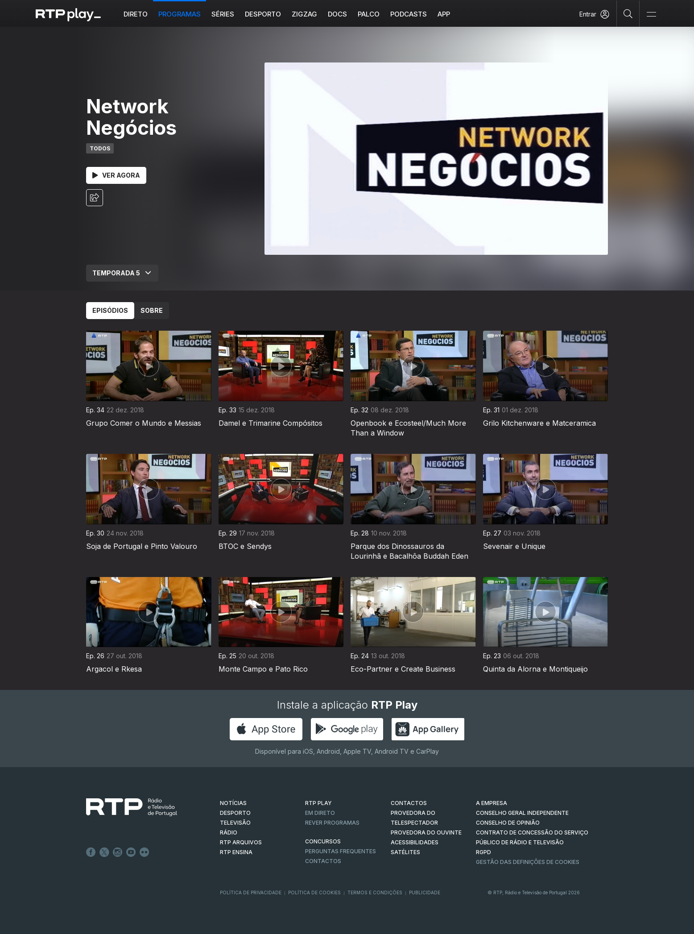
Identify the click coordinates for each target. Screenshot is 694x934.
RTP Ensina (236, 852)
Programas (179, 14)
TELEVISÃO (235, 822)
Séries (222, 14)
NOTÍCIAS (233, 803)
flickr (144, 852)
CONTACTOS (409, 803)
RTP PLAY (318, 803)
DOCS (337, 14)
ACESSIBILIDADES (414, 842)
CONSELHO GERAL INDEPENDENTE (522, 812)
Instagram (118, 852)
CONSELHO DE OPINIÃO (508, 822)
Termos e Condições (374, 892)
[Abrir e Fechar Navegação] (651, 14)
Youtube (131, 852)
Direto (136, 14)
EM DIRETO (320, 812)
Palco (369, 14)
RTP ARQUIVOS (241, 842)
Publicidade (424, 892)
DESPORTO (235, 812)
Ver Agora (116, 175)
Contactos (323, 861)
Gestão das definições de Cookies (527, 862)
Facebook (91, 852)
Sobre (151, 310)
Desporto (263, 14)
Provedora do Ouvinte (426, 832)
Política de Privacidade (250, 892)
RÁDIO (228, 832)
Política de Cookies (314, 892)
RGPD (483, 852)
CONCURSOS (323, 841)
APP (444, 14)
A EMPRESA (491, 803)
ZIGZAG (304, 14)
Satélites (405, 852)
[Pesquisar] (628, 13)
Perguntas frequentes (340, 851)
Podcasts (408, 14)
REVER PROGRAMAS (332, 822)
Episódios (110, 310)
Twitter (104, 852)
